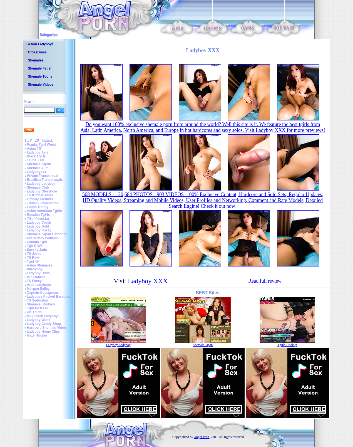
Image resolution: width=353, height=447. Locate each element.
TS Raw (33, 258)
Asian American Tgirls (44, 211)
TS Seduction (37, 300)
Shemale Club (38, 187)
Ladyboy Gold (38, 226)
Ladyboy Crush (39, 222)
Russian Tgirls (38, 215)
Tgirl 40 (33, 261)
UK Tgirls (34, 312)
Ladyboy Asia (38, 152)
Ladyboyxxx (36, 172)
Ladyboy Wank (38, 320)
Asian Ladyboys (41, 44)
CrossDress (37, 52)
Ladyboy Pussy (39, 230)
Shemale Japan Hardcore (47, 234)
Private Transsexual (42, 176)
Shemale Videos (41, 85)
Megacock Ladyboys (43, 316)
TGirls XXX (35, 160)
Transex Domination (43, 203)
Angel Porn (201, 437)
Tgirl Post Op (37, 308)
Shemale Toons (40, 76)
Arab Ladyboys (39, 285)
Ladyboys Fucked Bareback (49, 296)
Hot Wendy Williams (43, 238)
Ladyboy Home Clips (43, 332)
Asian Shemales (40, 265)
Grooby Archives (40, 199)
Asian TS (34, 148)
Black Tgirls (36, 156)
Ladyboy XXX (148, 281)
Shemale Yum (38, 168)
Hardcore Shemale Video (46, 328)
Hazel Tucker (37, 335)
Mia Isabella (36, 277)
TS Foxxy (34, 281)
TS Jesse (34, 254)
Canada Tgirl (37, 242)
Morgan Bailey (38, 289)
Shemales (36, 60)
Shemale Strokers (41, 304)
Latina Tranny (38, 207)
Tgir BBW (34, 246)
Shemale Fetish (40, 68)
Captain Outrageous (43, 293)
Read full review (265, 281)
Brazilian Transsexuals (45, 180)
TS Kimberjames (40, 195)
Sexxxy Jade (37, 250)
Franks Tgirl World (41, 145)
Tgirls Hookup (287, 345)
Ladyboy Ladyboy (41, 184)
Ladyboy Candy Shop (44, 324)
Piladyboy (35, 269)
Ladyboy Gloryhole (42, 191)
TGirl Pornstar (38, 219)
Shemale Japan (39, 164)
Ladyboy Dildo (38, 273)
